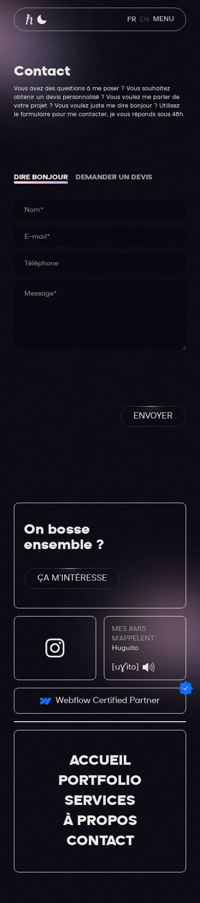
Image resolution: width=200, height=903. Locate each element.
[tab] (41, 177)
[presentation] (86, 376)
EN (144, 19)
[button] (42, 19)
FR (131, 19)
